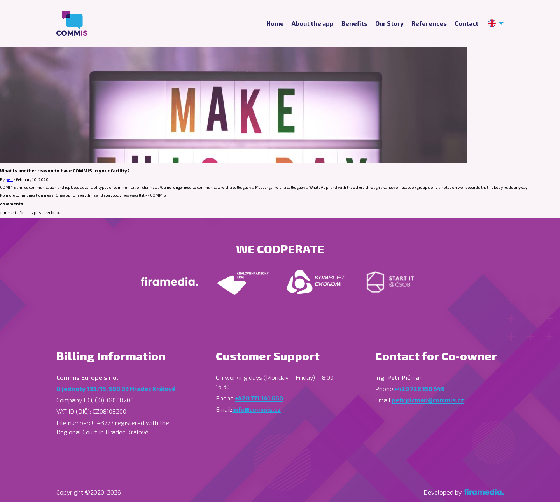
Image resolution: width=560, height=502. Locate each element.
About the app (313, 23)
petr (9, 179)
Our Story (389, 23)
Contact (466, 23)
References (429, 23)
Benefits (354, 23)
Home (275, 23)
